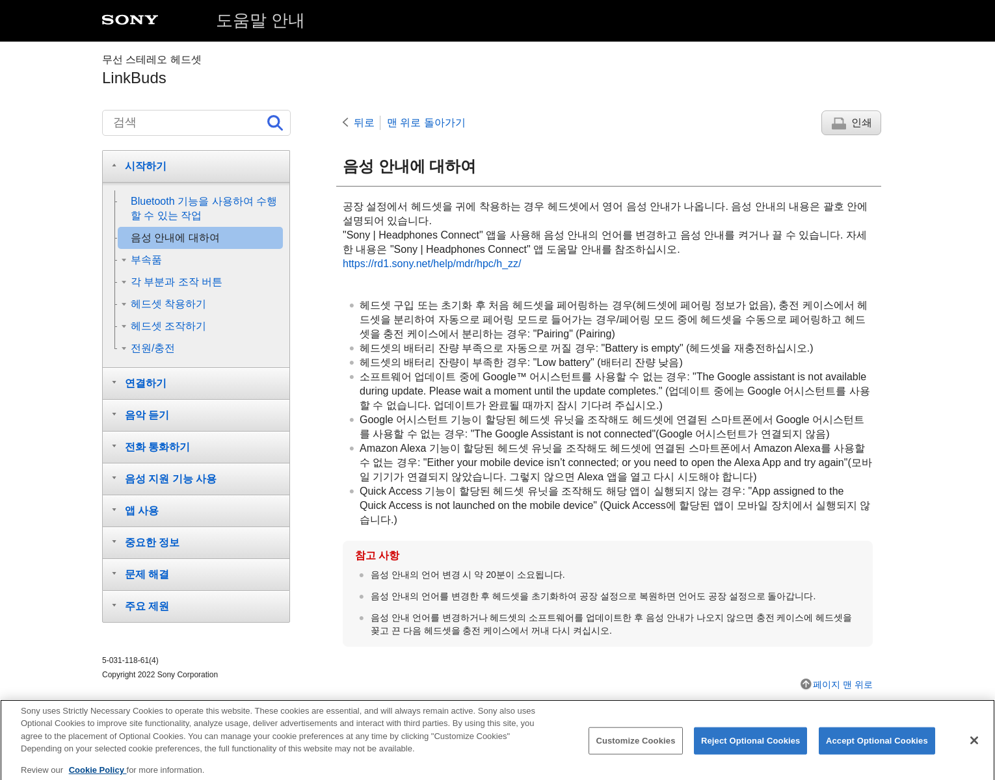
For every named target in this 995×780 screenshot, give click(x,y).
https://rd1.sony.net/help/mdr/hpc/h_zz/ (432, 263)
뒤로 (364, 122)
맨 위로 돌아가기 (426, 122)
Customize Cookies (635, 747)
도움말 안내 (260, 20)
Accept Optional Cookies (877, 747)
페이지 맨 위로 (843, 684)
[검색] (196, 123)
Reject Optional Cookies (751, 747)
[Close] (974, 747)
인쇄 (861, 122)
